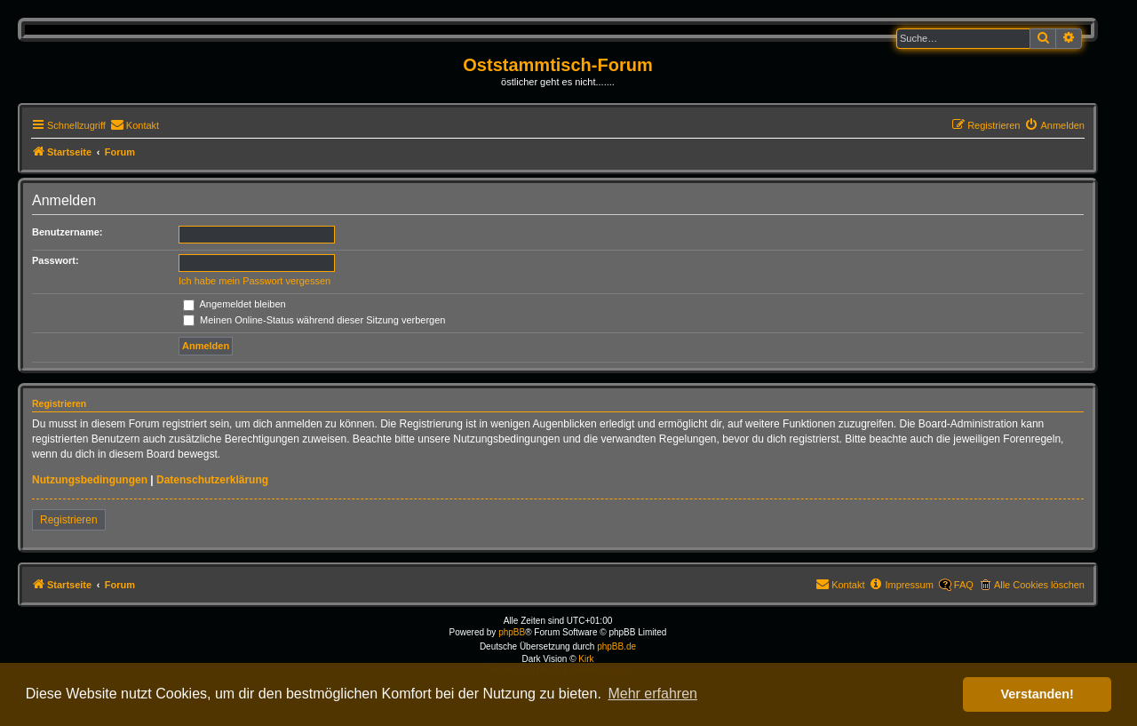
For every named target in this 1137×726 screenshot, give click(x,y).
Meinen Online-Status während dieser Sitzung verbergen (314, 320)
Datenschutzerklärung (212, 480)
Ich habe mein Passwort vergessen (254, 280)
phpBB (511, 632)
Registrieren (69, 520)
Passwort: (55, 260)
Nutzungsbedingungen (89, 480)
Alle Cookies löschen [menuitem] (1039, 584)
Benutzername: (67, 232)
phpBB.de (616, 646)
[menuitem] (134, 125)
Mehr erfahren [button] (652, 693)
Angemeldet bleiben (234, 304)
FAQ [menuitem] (964, 584)
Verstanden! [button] (1037, 694)
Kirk (585, 659)
